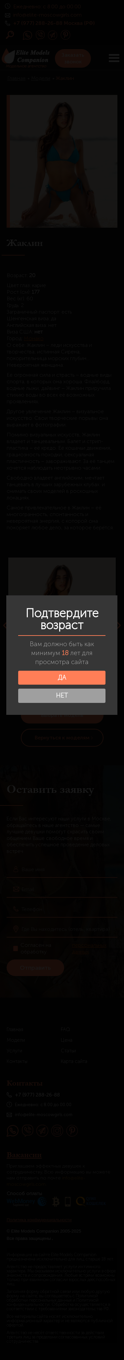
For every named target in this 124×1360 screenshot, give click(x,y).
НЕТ (61, 695)
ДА (61, 677)
